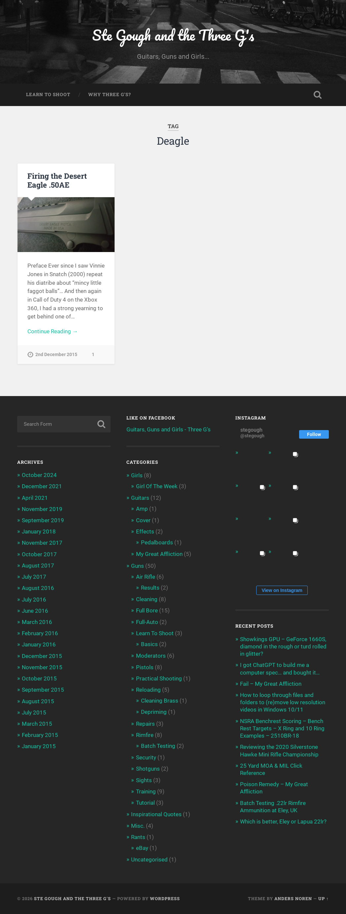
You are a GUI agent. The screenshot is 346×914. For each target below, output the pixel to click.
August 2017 (38, 565)
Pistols (145, 667)
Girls (137, 475)
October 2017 (39, 554)
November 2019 (42, 509)
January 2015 (39, 746)
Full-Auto (147, 622)
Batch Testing (158, 746)
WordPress (165, 898)
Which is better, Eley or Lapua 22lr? (283, 821)
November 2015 (42, 667)
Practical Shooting (159, 678)
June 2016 (35, 610)
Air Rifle (145, 576)
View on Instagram (281, 590)
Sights (144, 780)
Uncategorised (149, 859)
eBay (142, 848)
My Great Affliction (159, 554)
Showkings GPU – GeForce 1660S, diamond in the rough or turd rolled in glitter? (283, 646)
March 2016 (37, 622)
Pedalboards (157, 542)
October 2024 (39, 475)
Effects (145, 531)
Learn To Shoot (48, 94)
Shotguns (148, 768)
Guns (137, 566)
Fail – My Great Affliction (270, 683)
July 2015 (34, 712)
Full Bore (147, 610)
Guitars (140, 497)
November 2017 (42, 542)
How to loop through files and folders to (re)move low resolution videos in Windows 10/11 (282, 702)
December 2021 (42, 486)
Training (146, 791)
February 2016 (40, 633)
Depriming (154, 712)
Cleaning (146, 599)
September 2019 (43, 520)
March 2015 (37, 723)
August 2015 (38, 701)
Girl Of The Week (157, 486)
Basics (149, 644)
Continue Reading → (52, 331)
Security (146, 757)
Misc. (138, 826)
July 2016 (34, 599)
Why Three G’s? (109, 94)
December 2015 (42, 656)
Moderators (151, 655)
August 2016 (38, 588)
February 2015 (40, 735)
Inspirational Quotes (156, 814)
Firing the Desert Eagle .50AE (57, 180)
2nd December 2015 (56, 355)
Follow (314, 434)
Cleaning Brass (159, 700)
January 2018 (39, 531)
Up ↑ (323, 898)
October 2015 (39, 678)
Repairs (145, 723)
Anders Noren (293, 898)
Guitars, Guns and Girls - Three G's (168, 429)
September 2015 (43, 689)
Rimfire (145, 735)
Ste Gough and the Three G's (173, 35)
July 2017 (34, 576)
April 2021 (35, 497)
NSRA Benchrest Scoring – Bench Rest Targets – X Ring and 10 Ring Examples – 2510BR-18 (282, 728)
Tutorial (145, 802)
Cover (143, 520)
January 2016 (39, 644)
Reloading (148, 689)
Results (150, 587)
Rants (138, 837)
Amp (142, 508)
